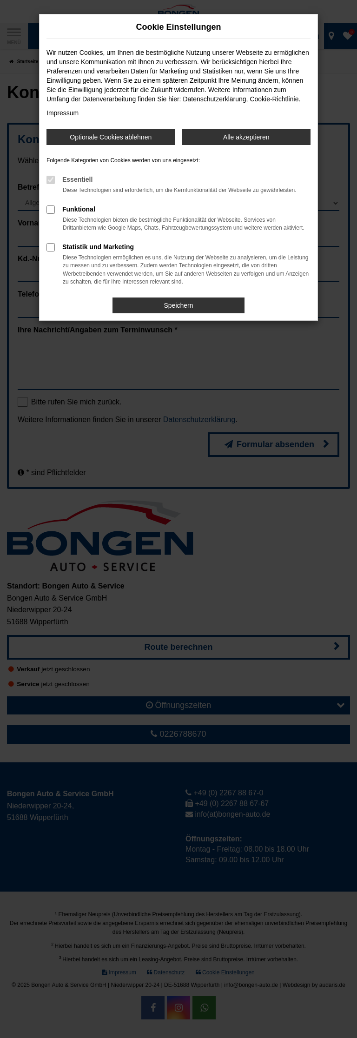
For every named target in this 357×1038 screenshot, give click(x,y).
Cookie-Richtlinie (274, 99)
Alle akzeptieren (246, 137)
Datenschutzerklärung (214, 99)
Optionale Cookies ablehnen (111, 137)
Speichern (178, 305)
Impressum (62, 113)
